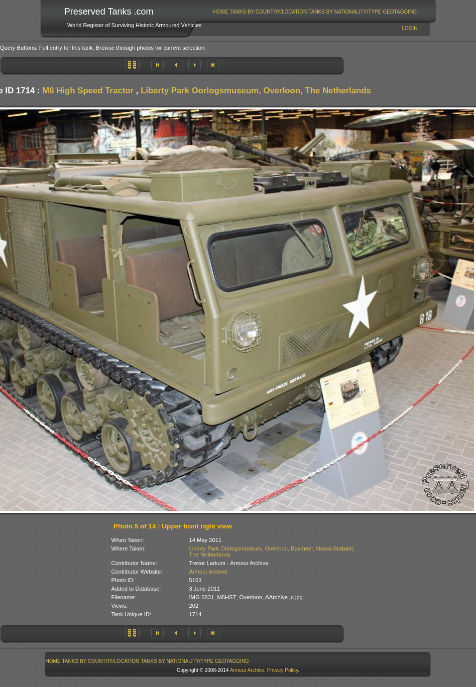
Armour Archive (208, 572)
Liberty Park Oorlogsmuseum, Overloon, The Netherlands (256, 90)
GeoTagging (400, 12)
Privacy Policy (282, 670)
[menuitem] (220, 12)
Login (409, 28)
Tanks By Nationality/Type (344, 12)
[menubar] (314, 12)
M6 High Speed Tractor (88, 90)
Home (220, 12)
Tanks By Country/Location (268, 12)
